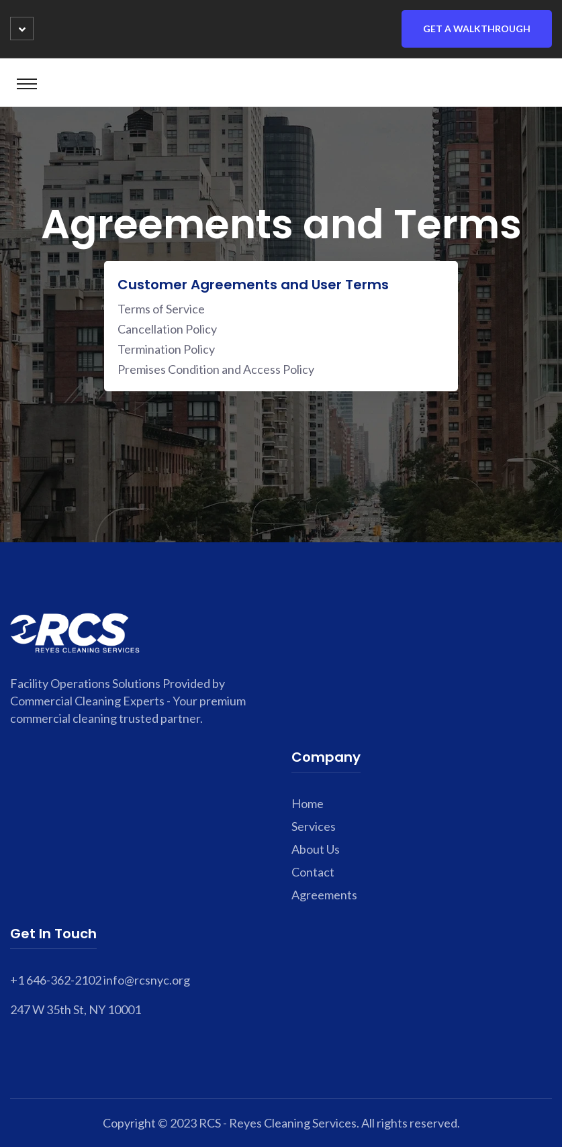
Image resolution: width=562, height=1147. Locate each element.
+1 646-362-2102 (55, 980)
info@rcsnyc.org (146, 980)
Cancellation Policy (167, 328)
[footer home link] (75, 631)
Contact (312, 871)
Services (313, 826)
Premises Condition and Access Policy (216, 369)
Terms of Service (161, 308)
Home (307, 803)
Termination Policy (166, 349)
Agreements (324, 894)
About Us (315, 849)
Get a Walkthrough (476, 28)
